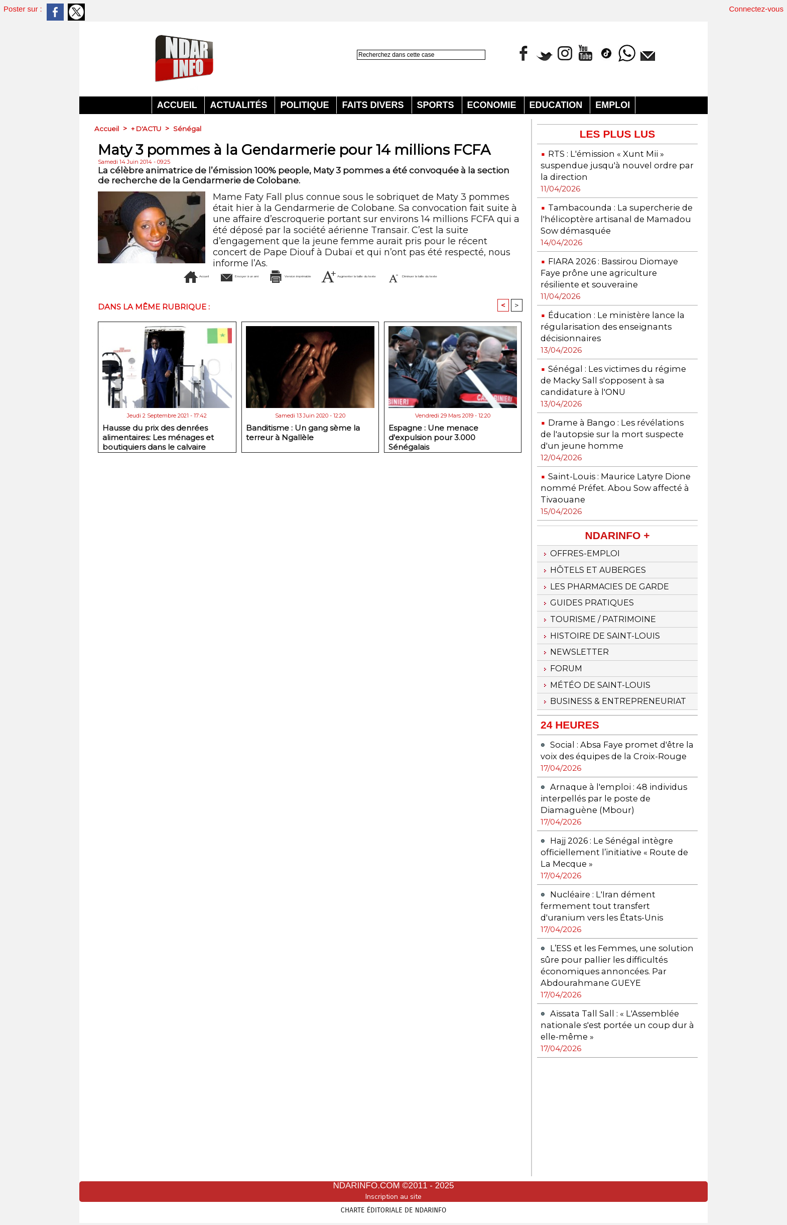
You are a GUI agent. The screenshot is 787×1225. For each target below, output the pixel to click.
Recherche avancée (381, 65)
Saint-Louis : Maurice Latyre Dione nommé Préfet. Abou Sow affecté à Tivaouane (617, 534)
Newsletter (578, 712)
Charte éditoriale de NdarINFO (393, 1208)
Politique (305, 105)
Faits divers (374, 105)
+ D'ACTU (148, 128)
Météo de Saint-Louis (601, 749)
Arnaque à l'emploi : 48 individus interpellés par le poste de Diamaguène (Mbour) (617, 888)
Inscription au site (393, 1196)
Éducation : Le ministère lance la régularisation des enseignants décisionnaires (616, 349)
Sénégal (191, 128)
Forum (563, 731)
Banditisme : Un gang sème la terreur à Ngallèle (303, 448)
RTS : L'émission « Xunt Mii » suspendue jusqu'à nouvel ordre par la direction (617, 165)
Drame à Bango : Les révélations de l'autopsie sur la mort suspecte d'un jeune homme (611, 474)
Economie (493, 105)
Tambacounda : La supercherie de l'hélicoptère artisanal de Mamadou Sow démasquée (607, 224)
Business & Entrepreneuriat (586, 774)
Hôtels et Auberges (599, 619)
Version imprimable (329, 275)
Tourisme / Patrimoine (604, 675)
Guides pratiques (592, 656)
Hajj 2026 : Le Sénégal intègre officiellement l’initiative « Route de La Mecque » (615, 942)
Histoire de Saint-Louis (606, 693)
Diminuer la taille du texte (327, 290)
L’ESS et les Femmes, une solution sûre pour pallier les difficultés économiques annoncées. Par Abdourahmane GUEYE (616, 1061)
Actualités (240, 105)
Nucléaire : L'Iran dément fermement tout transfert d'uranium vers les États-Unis (609, 996)
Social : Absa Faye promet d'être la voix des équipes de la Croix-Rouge (612, 835)
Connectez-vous (756, 9)
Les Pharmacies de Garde (613, 638)
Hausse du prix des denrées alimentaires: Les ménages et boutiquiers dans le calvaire (158, 451)
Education (557, 105)
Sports (437, 105)
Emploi (612, 105)
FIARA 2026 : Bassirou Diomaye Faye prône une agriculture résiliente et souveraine (600, 290)
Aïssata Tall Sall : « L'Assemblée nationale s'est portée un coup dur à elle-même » (605, 1132)
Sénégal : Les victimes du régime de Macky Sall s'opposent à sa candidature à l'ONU (611, 409)
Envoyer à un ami (217, 275)
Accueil (178, 105)
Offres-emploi (584, 600)
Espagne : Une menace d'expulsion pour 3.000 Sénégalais (433, 451)
